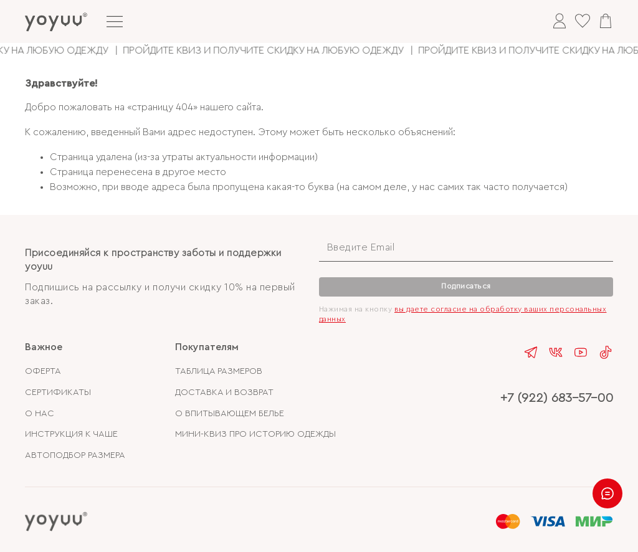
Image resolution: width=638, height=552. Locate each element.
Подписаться (466, 286)
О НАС (39, 413)
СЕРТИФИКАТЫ (58, 392)
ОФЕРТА (43, 371)
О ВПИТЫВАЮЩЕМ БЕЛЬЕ (229, 413)
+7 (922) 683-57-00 (556, 397)
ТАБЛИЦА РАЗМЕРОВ (218, 371)
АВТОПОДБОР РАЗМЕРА (75, 455)
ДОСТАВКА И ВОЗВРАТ (224, 392)
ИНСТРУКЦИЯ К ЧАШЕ (71, 434)
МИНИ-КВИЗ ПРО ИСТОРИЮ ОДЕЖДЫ (255, 434)
